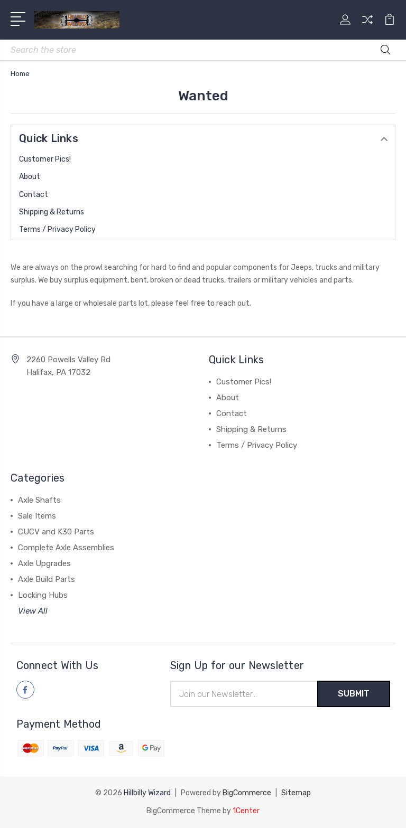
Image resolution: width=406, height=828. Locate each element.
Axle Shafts (39, 500)
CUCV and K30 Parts (56, 532)
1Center (246, 810)
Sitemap (296, 792)
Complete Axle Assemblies (66, 547)
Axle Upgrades (44, 563)
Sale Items (37, 516)
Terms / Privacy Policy (57, 229)
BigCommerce (247, 792)
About (29, 176)
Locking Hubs (43, 595)
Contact (33, 194)
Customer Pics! (45, 159)
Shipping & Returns (51, 212)
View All (33, 611)
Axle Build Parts (46, 579)
